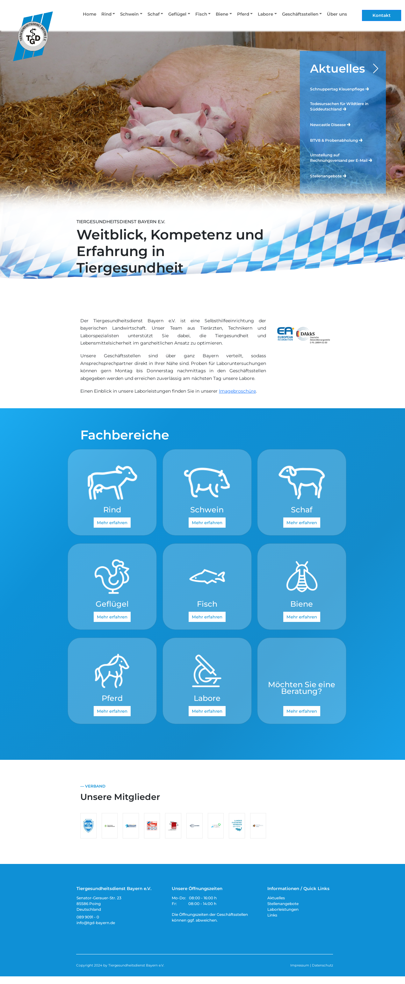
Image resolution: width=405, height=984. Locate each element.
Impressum (299, 965)
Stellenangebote (328, 175)
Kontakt (381, 15)
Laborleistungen (283, 909)
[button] (108, 15)
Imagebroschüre (237, 391)
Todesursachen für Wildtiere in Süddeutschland (339, 106)
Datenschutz (322, 965)
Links (272, 915)
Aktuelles (337, 68)
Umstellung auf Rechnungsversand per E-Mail (341, 158)
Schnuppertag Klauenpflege (340, 88)
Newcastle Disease (330, 124)
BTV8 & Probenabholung (336, 140)
